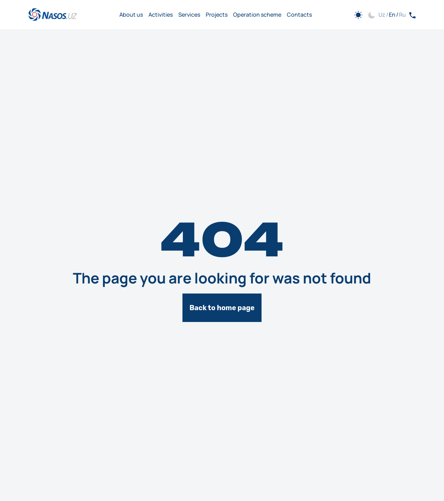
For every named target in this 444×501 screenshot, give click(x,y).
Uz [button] (381, 14)
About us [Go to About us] (131, 14)
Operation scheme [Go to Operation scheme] (257, 14)
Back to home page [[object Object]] (222, 308)
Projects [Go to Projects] (217, 14)
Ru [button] (402, 14)
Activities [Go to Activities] (160, 14)
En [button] (392, 14)
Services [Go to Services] (189, 14)
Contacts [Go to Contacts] (299, 14)
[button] (361, 14)
